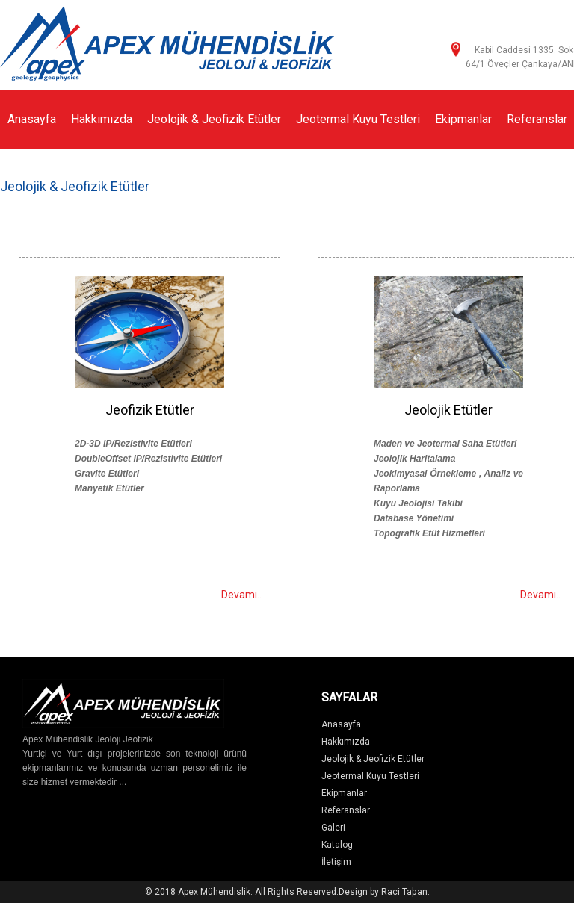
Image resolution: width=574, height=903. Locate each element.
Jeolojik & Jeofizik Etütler (214, 119)
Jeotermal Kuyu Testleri (358, 119)
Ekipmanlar (463, 119)
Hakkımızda (101, 119)
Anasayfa (31, 119)
